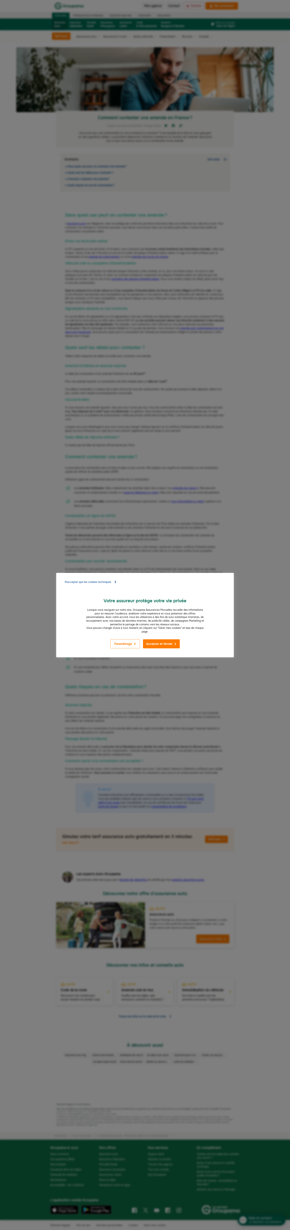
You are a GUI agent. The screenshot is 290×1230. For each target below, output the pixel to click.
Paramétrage (125, 644)
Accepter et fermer (161, 644)
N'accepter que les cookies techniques (91, 582)
